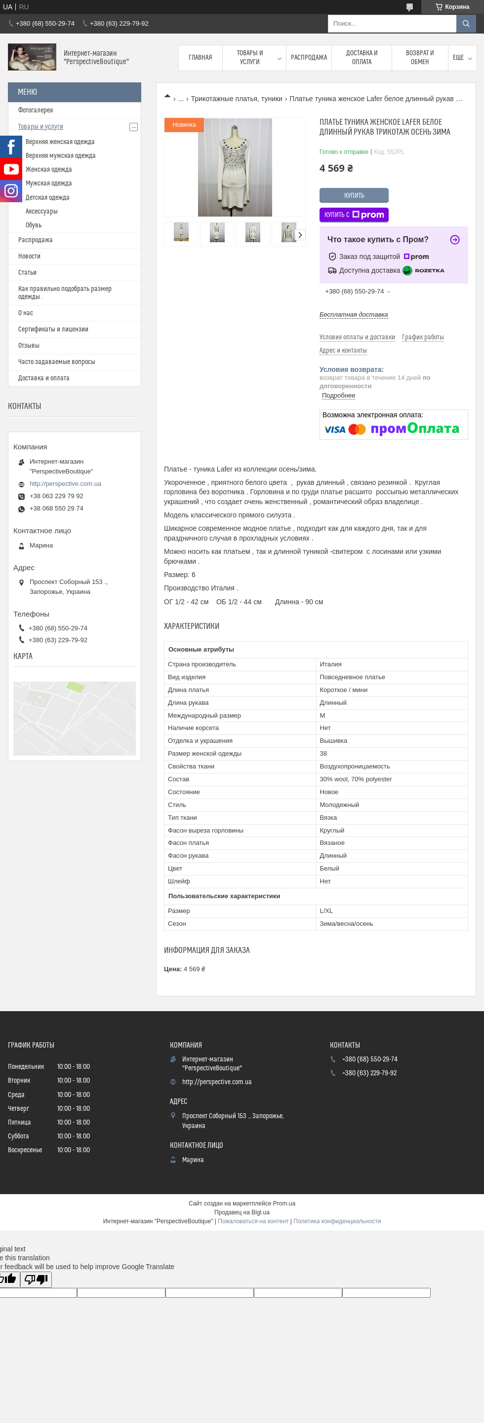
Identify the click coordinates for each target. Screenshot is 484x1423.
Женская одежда (49, 170)
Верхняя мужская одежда (61, 156)
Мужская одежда (49, 183)
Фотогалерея (35, 110)
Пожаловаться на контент (253, 1221)
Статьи (27, 273)
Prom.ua (284, 1203)
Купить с (354, 215)
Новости (29, 256)
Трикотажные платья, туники (236, 99)
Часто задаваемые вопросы (56, 362)
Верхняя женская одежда (60, 142)
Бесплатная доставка (354, 314)
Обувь (33, 225)
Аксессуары (42, 212)
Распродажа (309, 58)
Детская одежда (48, 198)
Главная (200, 58)
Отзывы (29, 346)
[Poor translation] (36, 1280)
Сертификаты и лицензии (53, 329)
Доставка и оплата (362, 57)
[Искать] (466, 24)
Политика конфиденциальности (337, 1221)
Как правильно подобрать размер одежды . (65, 293)
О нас (25, 313)
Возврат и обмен (420, 57)
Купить (354, 196)
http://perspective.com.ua (65, 483)
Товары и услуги (250, 57)
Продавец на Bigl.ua (242, 1212)
